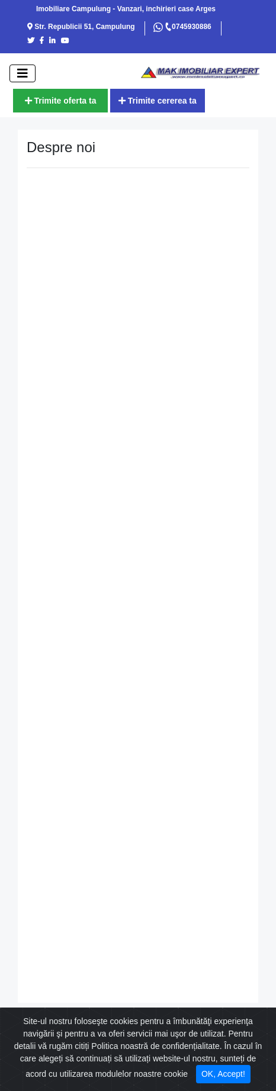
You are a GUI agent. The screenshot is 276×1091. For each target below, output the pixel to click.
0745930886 (188, 26)
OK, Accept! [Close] (223, 1074)
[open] (22, 73)
